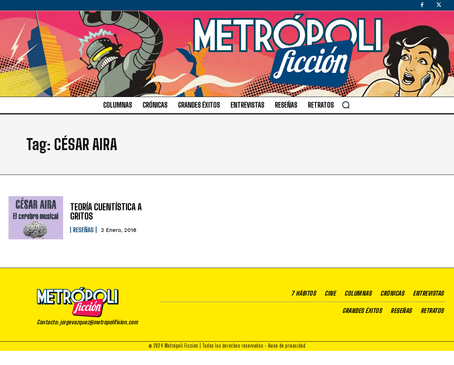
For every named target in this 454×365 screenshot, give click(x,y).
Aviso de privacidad (286, 346)
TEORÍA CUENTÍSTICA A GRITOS (106, 211)
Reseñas (83, 230)
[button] (345, 104)
